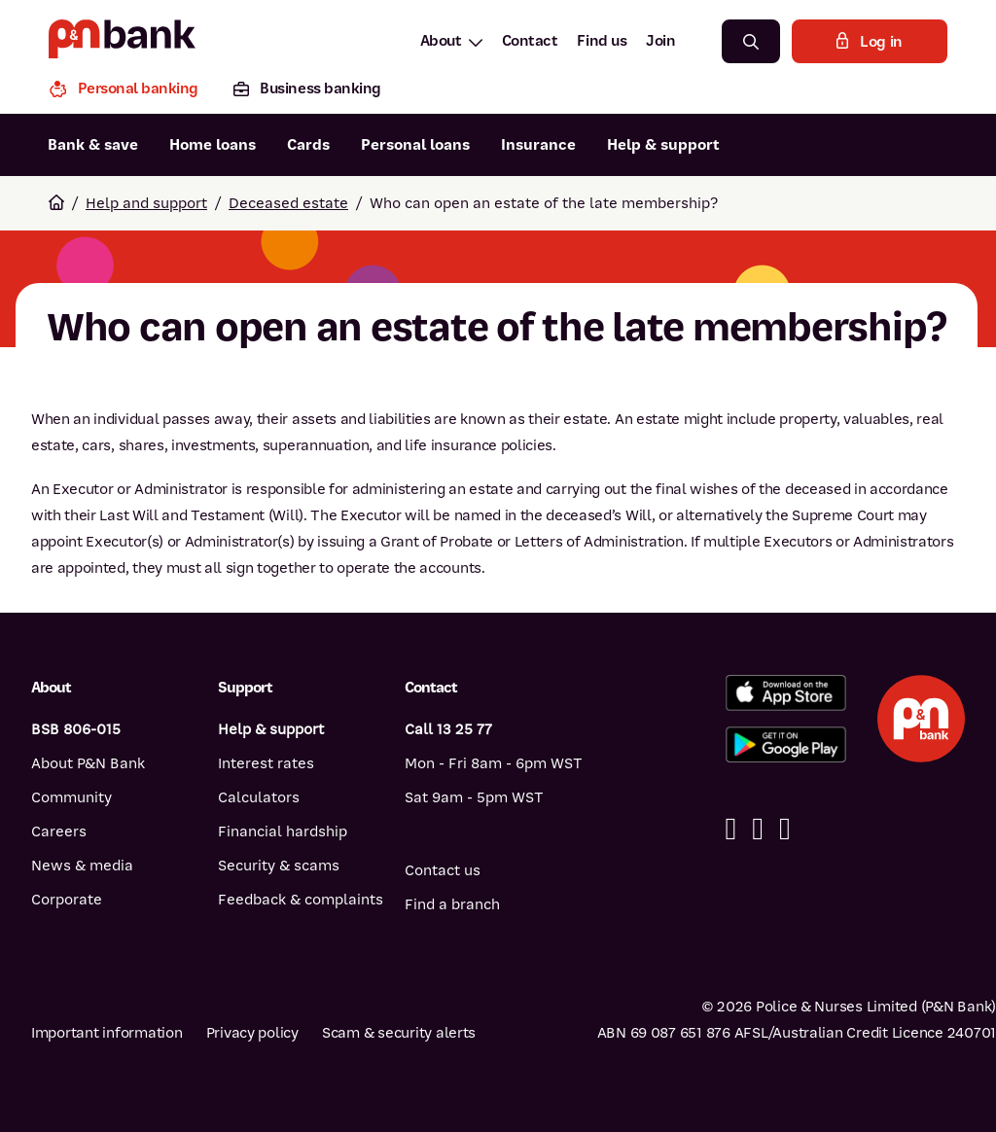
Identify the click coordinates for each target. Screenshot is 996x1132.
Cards (308, 145)
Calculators (259, 797)
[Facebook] (731, 829)
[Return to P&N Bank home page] (122, 41)
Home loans (212, 145)
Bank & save (93, 145)
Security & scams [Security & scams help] (278, 865)
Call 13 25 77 (448, 729)
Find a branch (452, 904)
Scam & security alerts (399, 1033)
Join (660, 41)
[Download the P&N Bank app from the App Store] (786, 693)
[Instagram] (785, 829)
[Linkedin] (758, 829)
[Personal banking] (132, 91)
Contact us (442, 870)
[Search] (751, 41)
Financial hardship (282, 831)
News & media (82, 865)
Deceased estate (288, 203)
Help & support (663, 145)
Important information (107, 1033)
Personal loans (415, 145)
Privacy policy (252, 1033)
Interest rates (266, 763)
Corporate (66, 899)
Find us (601, 41)
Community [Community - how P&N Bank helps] (71, 797)
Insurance (538, 145)
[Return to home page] (56, 203)
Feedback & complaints (300, 899)
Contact (530, 41)
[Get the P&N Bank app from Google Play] (786, 744)
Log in (869, 42)
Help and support (146, 203)
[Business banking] (307, 91)
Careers (59, 831)
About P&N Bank (88, 763)
